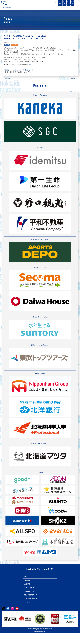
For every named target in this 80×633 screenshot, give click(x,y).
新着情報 (27, 580)
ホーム (26, 576)
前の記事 (7, 78)
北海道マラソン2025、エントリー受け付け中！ (19, 70)
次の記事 (72, 78)
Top (3, 7)
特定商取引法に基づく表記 (40, 631)
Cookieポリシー (39, 629)
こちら (30, 64)
